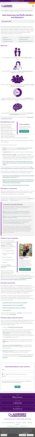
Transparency (29, 422)
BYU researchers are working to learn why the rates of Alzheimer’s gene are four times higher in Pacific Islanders (18, 163)
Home (3, 10)
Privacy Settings (4, 435)
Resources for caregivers (8, 350)
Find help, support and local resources (25, 41)
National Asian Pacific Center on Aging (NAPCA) (13, 305)
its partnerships (12, 314)
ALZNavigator (5, 341)
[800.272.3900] (17, 402)
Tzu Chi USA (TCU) (7, 310)
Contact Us (17, 424)
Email (3, 369)
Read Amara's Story (25, 269)
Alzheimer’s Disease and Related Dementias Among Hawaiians (16, 185)
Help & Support (7, 10)
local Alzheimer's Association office (15, 327)
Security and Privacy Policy (10, 422)
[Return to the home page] (6, 6)
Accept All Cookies (22, 435)
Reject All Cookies (30, 435)
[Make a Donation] (17, 397)
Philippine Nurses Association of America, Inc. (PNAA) (14, 307)
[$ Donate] (31, 3)
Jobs (3, 422)
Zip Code (3, 376)
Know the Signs (24, 131)
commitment (19, 312)
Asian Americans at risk (7, 39)
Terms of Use (18, 422)
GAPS (14, 154)
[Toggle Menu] (33, 6)
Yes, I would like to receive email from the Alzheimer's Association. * (15, 374)
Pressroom (24, 422)
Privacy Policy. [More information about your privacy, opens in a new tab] (25, 433)
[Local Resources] (17, 408)
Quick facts (5, 37)
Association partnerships (23, 39)
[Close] (34, 430)
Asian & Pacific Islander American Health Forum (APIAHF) (15, 302)
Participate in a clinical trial (8, 41)
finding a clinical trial (14, 199)
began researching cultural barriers (14, 222)
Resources (12, 10)
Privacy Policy (18, 382)
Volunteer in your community (24, 37)
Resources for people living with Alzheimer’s (12, 345)
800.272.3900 (6, 332)
